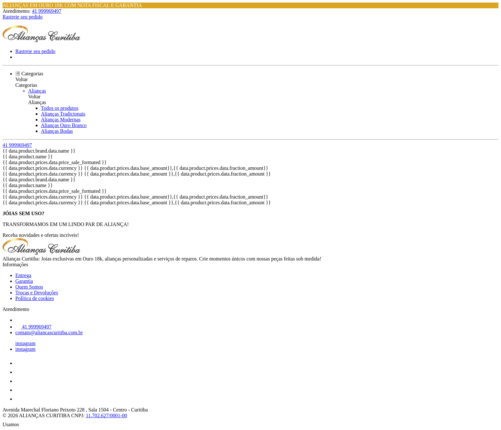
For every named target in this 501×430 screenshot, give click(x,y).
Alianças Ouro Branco (64, 125)
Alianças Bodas (57, 131)
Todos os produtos (59, 108)
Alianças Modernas (61, 119)
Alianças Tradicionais (63, 114)
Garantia (24, 281)
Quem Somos (29, 287)
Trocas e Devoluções (36, 292)
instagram (25, 343)
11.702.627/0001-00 (106, 415)
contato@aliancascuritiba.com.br (49, 332)
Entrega (23, 275)
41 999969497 (46, 11)
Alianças (37, 91)
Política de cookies (34, 298)
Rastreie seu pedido (22, 16)
